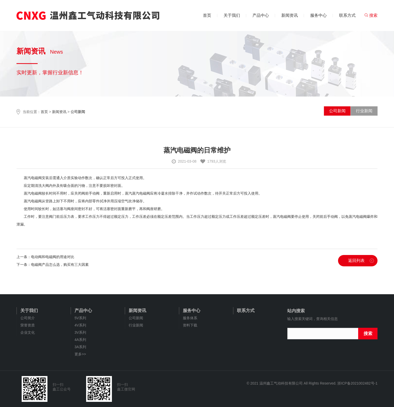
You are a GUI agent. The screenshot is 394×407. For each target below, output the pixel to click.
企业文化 (27, 332)
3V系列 (80, 332)
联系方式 (347, 15)
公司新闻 (337, 111)
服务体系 (190, 318)
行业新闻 (364, 111)
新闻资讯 (289, 15)
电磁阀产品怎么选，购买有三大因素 (60, 264)
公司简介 (27, 318)
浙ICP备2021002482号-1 (357, 383)
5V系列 (80, 318)
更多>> (80, 354)
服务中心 (318, 15)
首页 (207, 15)
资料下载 (190, 325)
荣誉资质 (27, 325)
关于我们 (232, 15)
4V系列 (80, 325)
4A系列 (80, 340)
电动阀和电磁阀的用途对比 (52, 257)
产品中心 (260, 15)
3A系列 (80, 347)
